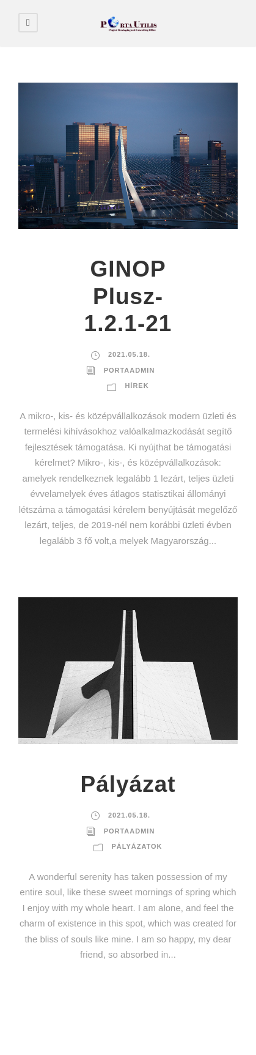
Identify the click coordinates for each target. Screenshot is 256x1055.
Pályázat (127, 784)
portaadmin (129, 370)
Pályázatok (136, 846)
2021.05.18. (129, 354)
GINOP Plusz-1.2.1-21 (128, 296)
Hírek (136, 385)
